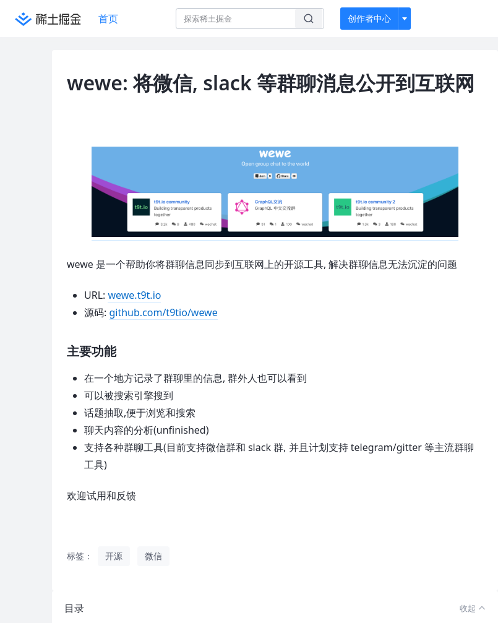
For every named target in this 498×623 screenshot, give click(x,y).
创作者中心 (369, 18)
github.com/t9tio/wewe (163, 312)
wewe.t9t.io (134, 295)
